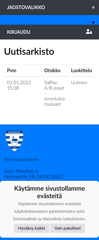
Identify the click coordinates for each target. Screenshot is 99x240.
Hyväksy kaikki (31, 227)
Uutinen (79, 82)
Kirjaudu (49, 32)
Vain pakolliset (67, 227)
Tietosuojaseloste (21, 159)
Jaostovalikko (53, 7)
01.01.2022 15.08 (19, 85)
